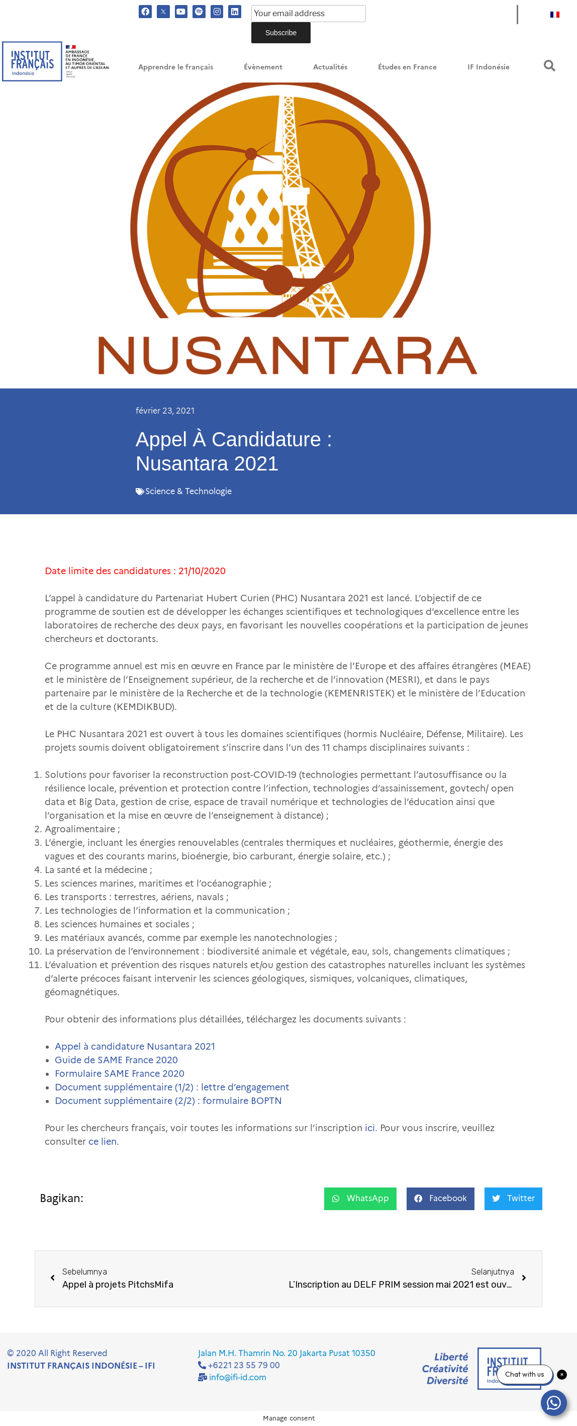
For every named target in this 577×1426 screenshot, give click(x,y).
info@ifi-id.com (237, 1377)
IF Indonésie (488, 67)
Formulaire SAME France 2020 (119, 1073)
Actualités (330, 67)
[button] (549, 65)
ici (370, 1128)
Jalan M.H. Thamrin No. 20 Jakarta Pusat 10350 (286, 1353)
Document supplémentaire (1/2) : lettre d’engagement (172, 1087)
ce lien (102, 1141)
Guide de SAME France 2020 (116, 1060)
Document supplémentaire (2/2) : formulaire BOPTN (168, 1100)
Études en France (407, 67)
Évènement (263, 67)
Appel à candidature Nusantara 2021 (135, 1046)
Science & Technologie (188, 491)
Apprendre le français (175, 67)
